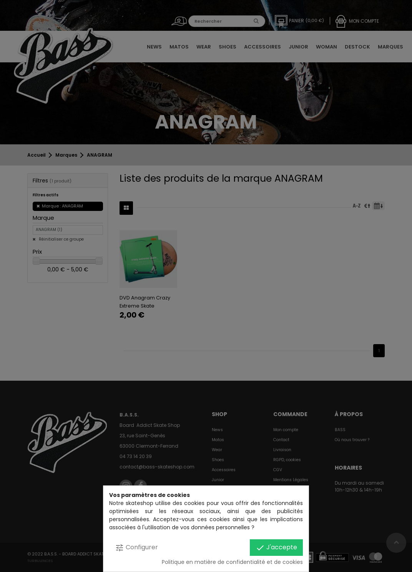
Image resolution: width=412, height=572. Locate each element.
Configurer (136, 547)
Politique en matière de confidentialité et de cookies (232, 562)
